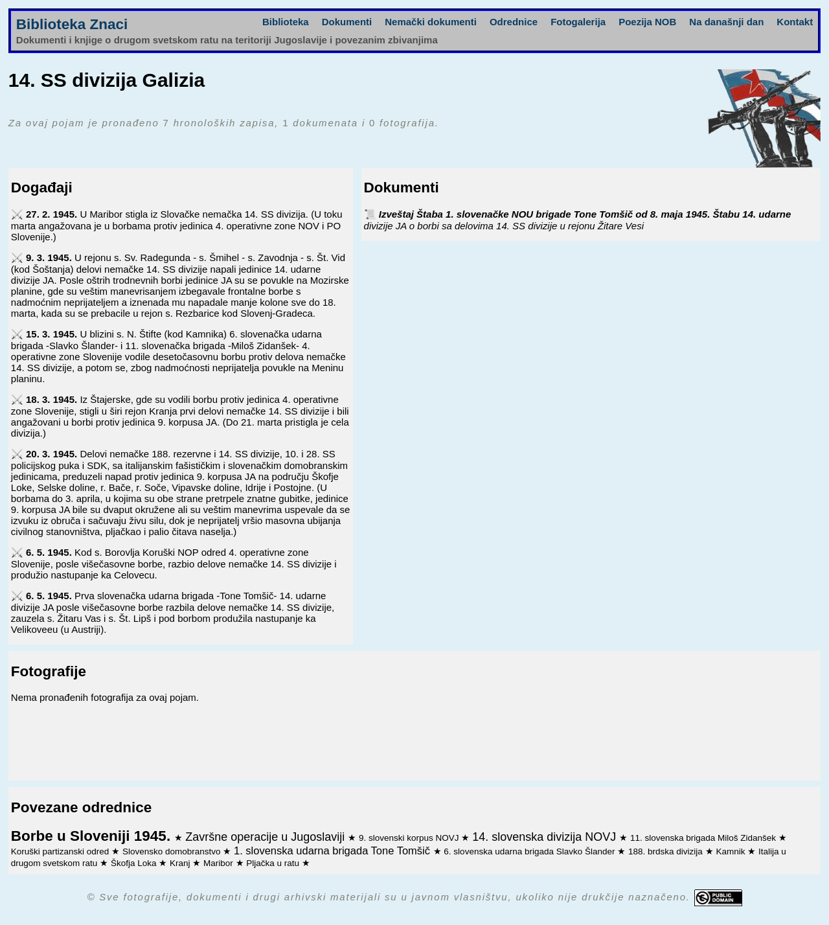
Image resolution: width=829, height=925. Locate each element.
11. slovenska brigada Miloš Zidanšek (704, 838)
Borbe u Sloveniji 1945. (93, 836)
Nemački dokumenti (431, 21)
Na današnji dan (726, 21)
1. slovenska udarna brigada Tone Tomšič (333, 850)
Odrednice (514, 21)
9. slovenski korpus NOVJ (410, 838)
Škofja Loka (135, 863)
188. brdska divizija (666, 851)
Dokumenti (347, 21)
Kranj (181, 863)
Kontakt (795, 21)
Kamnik (731, 851)
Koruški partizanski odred (61, 851)
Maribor (219, 863)
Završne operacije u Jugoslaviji (266, 836)
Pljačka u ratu (274, 863)
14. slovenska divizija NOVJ (545, 836)
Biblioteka (285, 21)
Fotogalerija (578, 21)
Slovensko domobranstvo (172, 851)
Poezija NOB (647, 21)
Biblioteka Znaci (72, 24)
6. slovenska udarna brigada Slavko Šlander (530, 851)
